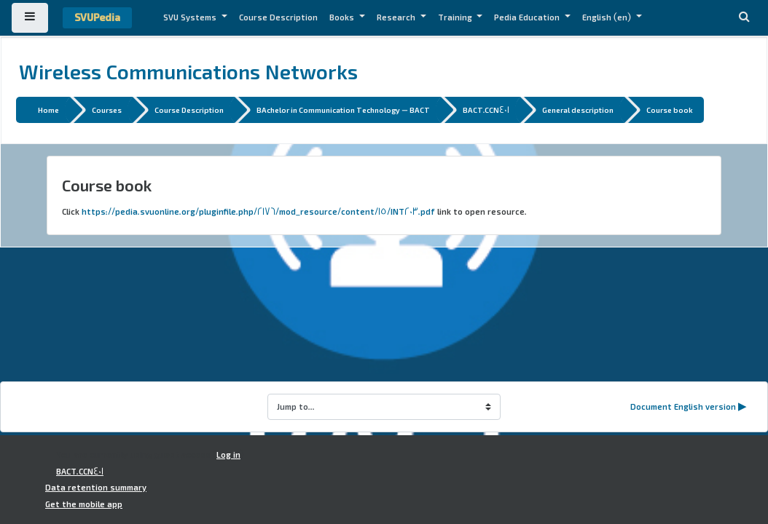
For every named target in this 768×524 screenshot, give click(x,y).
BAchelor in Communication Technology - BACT (343, 109)
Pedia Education (528, 17)
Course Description (278, 17)
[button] (744, 17)
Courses (107, 109)
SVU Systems (191, 17)
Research (397, 17)
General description (578, 109)
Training (456, 17)
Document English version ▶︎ (688, 407)
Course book (669, 109)
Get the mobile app (83, 504)
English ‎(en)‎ (607, 17)
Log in (228, 455)
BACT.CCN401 (486, 109)
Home (48, 109)
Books (342, 17)
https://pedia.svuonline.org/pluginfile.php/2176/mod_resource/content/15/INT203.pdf (258, 212)
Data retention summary (95, 487)
